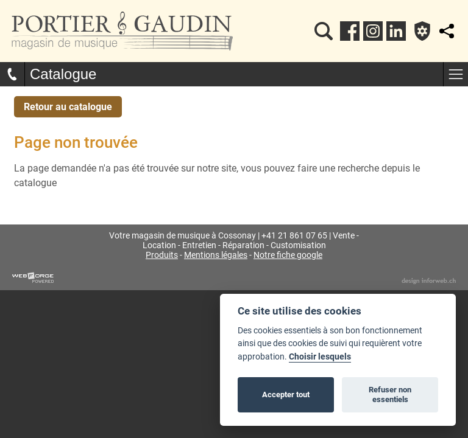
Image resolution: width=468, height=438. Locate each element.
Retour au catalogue (68, 107)
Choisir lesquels (320, 357)
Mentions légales (215, 255)
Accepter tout (286, 394)
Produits (162, 255)
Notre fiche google (288, 255)
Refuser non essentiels (390, 394)
